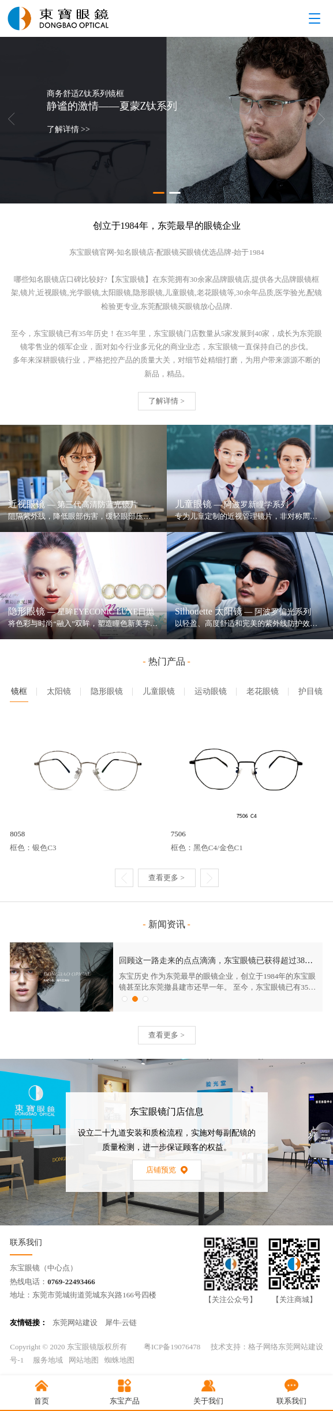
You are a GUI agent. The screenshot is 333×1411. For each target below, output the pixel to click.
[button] (158, 193)
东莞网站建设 (75, 1322)
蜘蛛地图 (119, 1360)
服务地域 (48, 1360)
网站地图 (84, 1360)
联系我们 (26, 1242)
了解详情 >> (68, 130)
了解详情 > (166, 401)
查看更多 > (166, 877)
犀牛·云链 (121, 1322)
